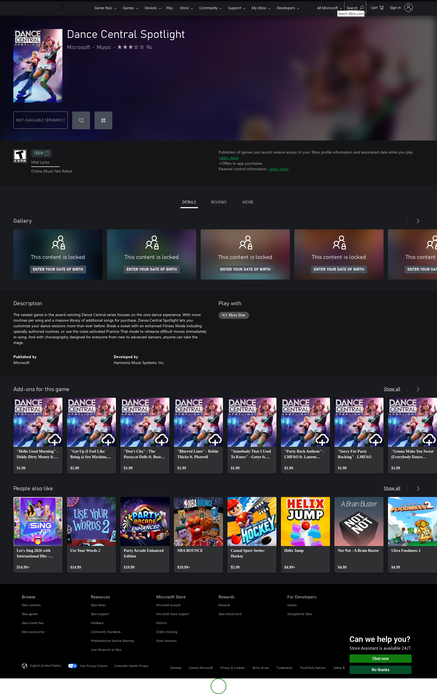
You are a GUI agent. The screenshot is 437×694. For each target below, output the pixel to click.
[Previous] (406, 221)
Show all (392, 389)
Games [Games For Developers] (292, 605)
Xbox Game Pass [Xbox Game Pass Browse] (33, 623)
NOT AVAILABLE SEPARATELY (40, 120)
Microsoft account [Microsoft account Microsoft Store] (168, 605)
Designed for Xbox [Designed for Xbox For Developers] (299, 614)
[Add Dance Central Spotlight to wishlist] (81, 120)
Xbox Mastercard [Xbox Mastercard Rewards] (230, 614)
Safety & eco (342, 667)
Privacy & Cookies (232, 667)
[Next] (418, 221)
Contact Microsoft (201, 667)
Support (234, 7)
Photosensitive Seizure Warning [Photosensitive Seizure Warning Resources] (112, 640)
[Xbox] (77, 7)
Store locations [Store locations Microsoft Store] (166, 640)
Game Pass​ (103, 7)
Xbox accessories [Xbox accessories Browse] (33, 632)
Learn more (229, 157)
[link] (37, 436)
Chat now (380, 658)
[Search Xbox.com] (355, 7)
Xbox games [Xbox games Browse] (30, 614)
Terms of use (260, 667)
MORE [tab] (247, 202)
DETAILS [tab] (189, 202)
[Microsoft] (41, 7)
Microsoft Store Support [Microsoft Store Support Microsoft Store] (172, 614)
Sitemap (175, 667)
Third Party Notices (313, 667)
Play (169, 7)
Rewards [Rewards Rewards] (224, 605)
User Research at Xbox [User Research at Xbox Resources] (106, 649)
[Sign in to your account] (401, 7)
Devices (151, 7)
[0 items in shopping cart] (377, 7)
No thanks (381, 670)
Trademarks (284, 667)
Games (128, 7)
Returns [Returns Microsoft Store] (161, 623)
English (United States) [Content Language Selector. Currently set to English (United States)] (45, 665)
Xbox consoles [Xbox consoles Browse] (31, 605)
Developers (286, 7)
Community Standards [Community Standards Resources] (106, 632)
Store (184, 7)
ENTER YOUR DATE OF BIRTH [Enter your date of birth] (58, 269)
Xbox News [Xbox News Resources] (98, 605)
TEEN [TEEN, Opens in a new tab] (41, 153)
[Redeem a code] (103, 120)
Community (208, 7)
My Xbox (259, 7)
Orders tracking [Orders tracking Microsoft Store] (166, 632)
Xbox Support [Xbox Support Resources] (100, 614)
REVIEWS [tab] (218, 202)
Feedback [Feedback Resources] (97, 623)
